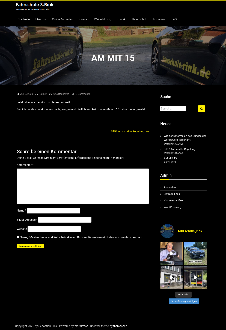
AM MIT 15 (170, 158)
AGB (176, 19)
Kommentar (25, 165)
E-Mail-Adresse (27, 219)
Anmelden (170, 187)
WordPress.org (172, 207)
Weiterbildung (102, 19)
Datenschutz (140, 19)
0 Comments (83, 94)
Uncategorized (61, 94)
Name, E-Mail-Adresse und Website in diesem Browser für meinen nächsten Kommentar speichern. (81, 237)
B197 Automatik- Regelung (127, 131)
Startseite (24, 19)
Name (21, 210)
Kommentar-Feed (174, 200)
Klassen (84, 19)
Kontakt (121, 19)
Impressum (160, 19)
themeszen (120, 326)
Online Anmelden (62, 19)
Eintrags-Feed (172, 193)
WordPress (81, 326)
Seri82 (43, 94)
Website (22, 229)
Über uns (41, 19)
